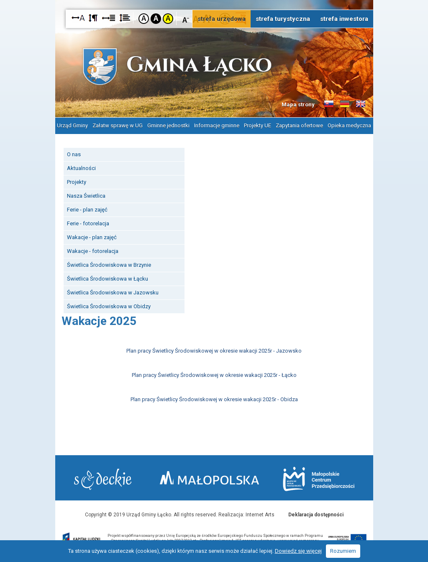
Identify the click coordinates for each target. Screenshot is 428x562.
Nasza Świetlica (86, 196)
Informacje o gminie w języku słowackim (329, 104)
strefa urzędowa (221, 19)
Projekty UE (257, 125)
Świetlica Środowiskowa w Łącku (107, 279)
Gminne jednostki (168, 125)
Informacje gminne (216, 125)
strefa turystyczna (283, 19)
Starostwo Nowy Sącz (102, 479)
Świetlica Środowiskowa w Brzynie (109, 265)
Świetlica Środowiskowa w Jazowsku (113, 292)
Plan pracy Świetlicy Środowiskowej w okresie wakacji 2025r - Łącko (214, 375)
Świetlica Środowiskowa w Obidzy (109, 306)
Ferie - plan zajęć (87, 209)
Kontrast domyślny (143, 18)
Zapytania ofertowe (299, 125)
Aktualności (81, 168)
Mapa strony (298, 104)
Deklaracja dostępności (315, 515)
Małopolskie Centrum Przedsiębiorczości (318, 479)
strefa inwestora (344, 19)
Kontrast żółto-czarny (168, 18)
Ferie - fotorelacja (88, 223)
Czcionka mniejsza (186, 18)
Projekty (76, 182)
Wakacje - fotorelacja (92, 251)
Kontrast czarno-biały (156, 18)
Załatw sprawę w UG (117, 125)
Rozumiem (343, 551)
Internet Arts (260, 515)
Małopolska (209, 478)
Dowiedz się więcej (298, 551)
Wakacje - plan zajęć (92, 237)
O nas (74, 154)
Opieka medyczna (349, 125)
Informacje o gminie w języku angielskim (361, 104)
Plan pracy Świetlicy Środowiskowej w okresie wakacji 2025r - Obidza (214, 399)
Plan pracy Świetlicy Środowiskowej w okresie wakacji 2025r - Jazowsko (214, 351)
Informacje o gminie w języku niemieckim (345, 104)
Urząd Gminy (72, 125)
